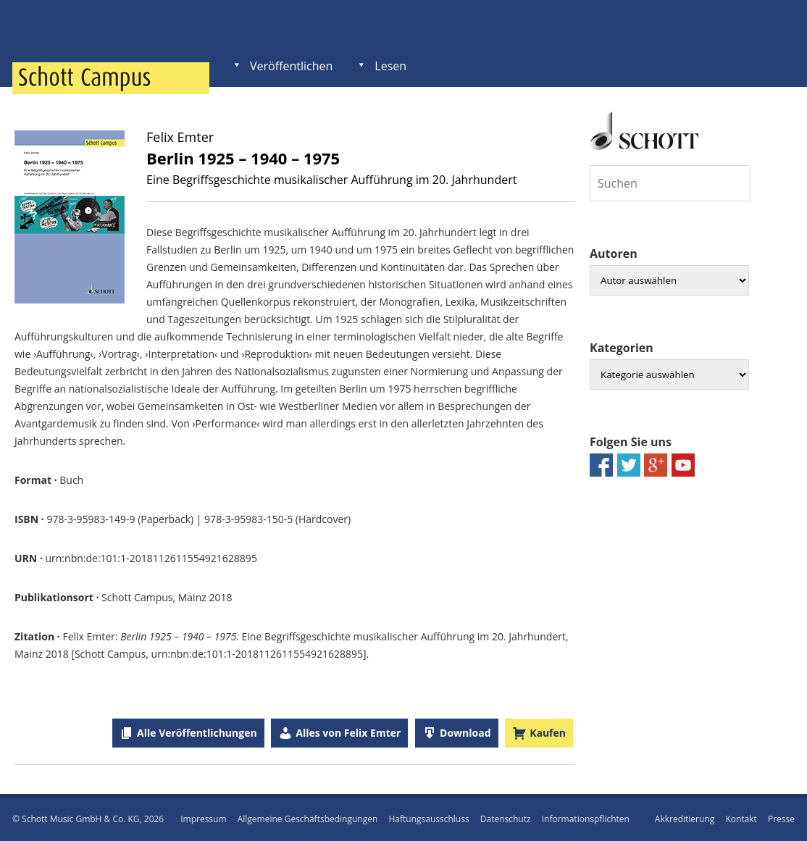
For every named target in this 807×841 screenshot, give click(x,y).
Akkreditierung (684, 819)
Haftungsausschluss (428, 819)
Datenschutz (505, 819)
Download (465, 733)
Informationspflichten (586, 819)
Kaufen (548, 733)
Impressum (203, 819)
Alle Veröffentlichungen (197, 733)
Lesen (390, 66)
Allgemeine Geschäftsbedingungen (308, 819)
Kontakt (740, 819)
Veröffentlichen (291, 66)
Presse (781, 819)
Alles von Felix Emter (348, 733)
